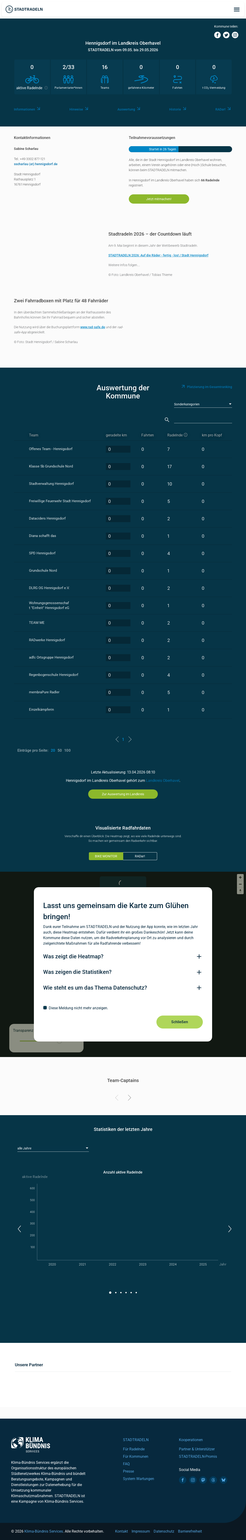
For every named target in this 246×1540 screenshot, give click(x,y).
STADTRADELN (136, 1440)
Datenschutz (164, 1531)
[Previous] (117, 1098)
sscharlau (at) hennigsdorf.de (36, 164)
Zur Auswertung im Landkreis (123, 794)
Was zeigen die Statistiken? (77, 972)
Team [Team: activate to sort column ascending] (33, 435)
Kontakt (121, 1531)
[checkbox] (123, 1008)
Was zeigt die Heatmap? (73, 956)
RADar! (140, 856)
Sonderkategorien (187, 404)
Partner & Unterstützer (197, 1449)
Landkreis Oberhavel (162, 780)
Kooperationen (191, 1440)
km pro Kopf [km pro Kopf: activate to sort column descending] (212, 435)
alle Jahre (24, 1148)
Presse (128, 1471)
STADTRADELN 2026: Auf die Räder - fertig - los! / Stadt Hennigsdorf (158, 255)
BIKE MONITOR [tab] (106, 856)
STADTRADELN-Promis (198, 1456)
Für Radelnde (134, 1449)
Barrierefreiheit (190, 1531)
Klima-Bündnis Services (43, 1531)
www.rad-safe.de (92, 327)
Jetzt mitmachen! (159, 199)
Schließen (179, 1022)
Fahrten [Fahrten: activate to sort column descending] (147, 435)
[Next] (128, 1098)
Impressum (141, 1531)
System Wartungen (138, 1479)
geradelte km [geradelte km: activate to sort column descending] (116, 435)
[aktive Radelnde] (180, 435)
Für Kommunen (135, 1456)
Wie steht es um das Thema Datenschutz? (95, 988)
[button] (19, 1229)
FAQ (126, 1464)
